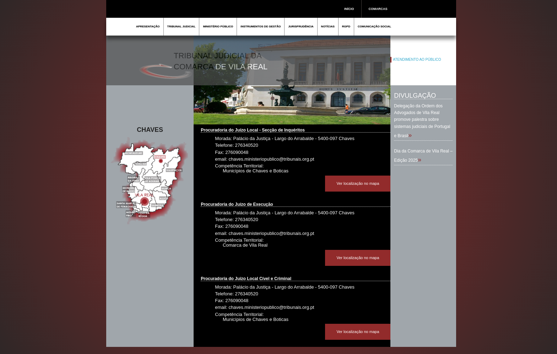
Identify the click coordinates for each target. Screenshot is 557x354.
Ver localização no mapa (357, 183)
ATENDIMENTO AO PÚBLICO (417, 59)
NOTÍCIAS (328, 26)
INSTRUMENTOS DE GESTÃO (260, 26)
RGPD (346, 26)
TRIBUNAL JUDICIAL (181, 26)
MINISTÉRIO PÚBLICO (218, 26)
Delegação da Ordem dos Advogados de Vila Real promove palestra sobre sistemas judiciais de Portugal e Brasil (422, 120)
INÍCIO (349, 9)
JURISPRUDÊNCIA (300, 26)
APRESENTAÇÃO (148, 26)
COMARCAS (378, 9)
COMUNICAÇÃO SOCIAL (374, 26)
